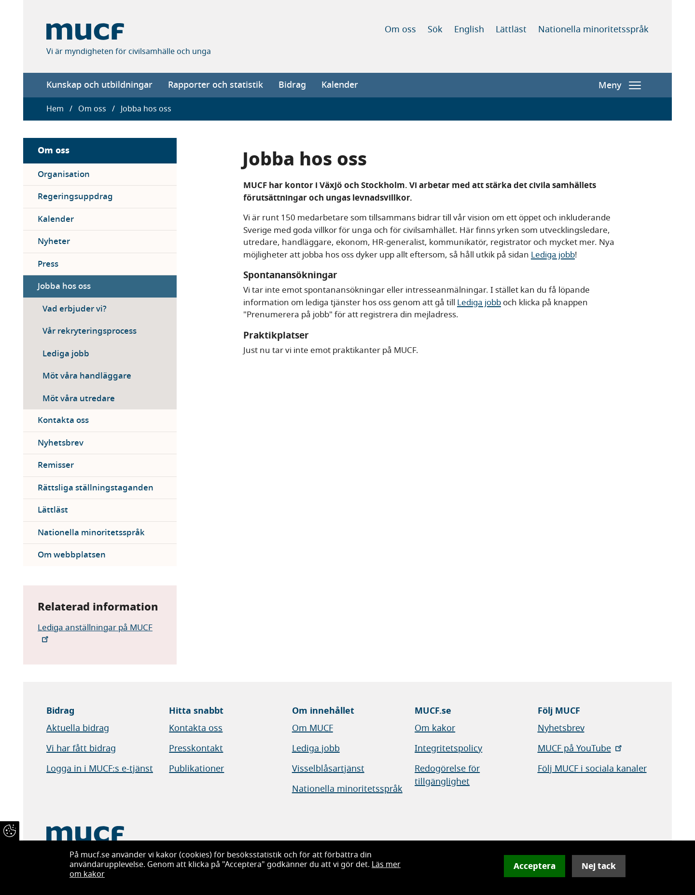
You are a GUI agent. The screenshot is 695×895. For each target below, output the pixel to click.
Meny (619, 85)
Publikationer (196, 768)
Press (48, 264)
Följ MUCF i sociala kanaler (592, 768)
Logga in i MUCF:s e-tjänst (99, 768)
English (469, 29)
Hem (55, 109)
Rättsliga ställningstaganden (95, 488)
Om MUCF (312, 728)
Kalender (339, 85)
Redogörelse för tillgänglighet (447, 775)
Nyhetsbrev (60, 443)
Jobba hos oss (64, 286)
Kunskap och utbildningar (99, 85)
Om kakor (435, 728)
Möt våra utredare (78, 399)
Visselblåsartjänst (328, 768)
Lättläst (511, 29)
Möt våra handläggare (86, 376)
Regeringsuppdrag (75, 196)
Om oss (400, 29)
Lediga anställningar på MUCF (95, 632)
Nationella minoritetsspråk (593, 29)
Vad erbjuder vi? (74, 309)
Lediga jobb (65, 354)
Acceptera (535, 866)
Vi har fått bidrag (81, 748)
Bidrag (292, 85)
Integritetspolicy (448, 748)
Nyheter (54, 241)
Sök (435, 29)
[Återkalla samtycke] (9, 831)
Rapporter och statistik (215, 85)
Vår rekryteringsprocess (89, 331)
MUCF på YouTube (581, 748)
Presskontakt (196, 748)
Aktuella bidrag (77, 728)
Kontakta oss (63, 420)
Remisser (56, 465)
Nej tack (599, 866)
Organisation (64, 174)
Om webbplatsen (72, 555)
